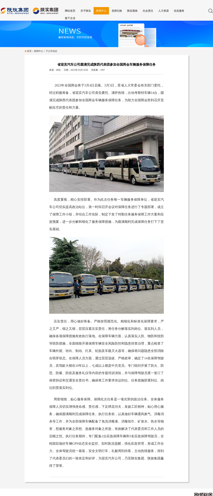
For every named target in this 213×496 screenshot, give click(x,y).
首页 (29, 51)
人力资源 (163, 10)
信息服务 (179, 10)
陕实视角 (132, 10)
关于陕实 (85, 10)
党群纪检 (117, 10)
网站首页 (70, 10)
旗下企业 (70, 18)
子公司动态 (51, 51)
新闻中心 (101, 10)
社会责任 (148, 10)
